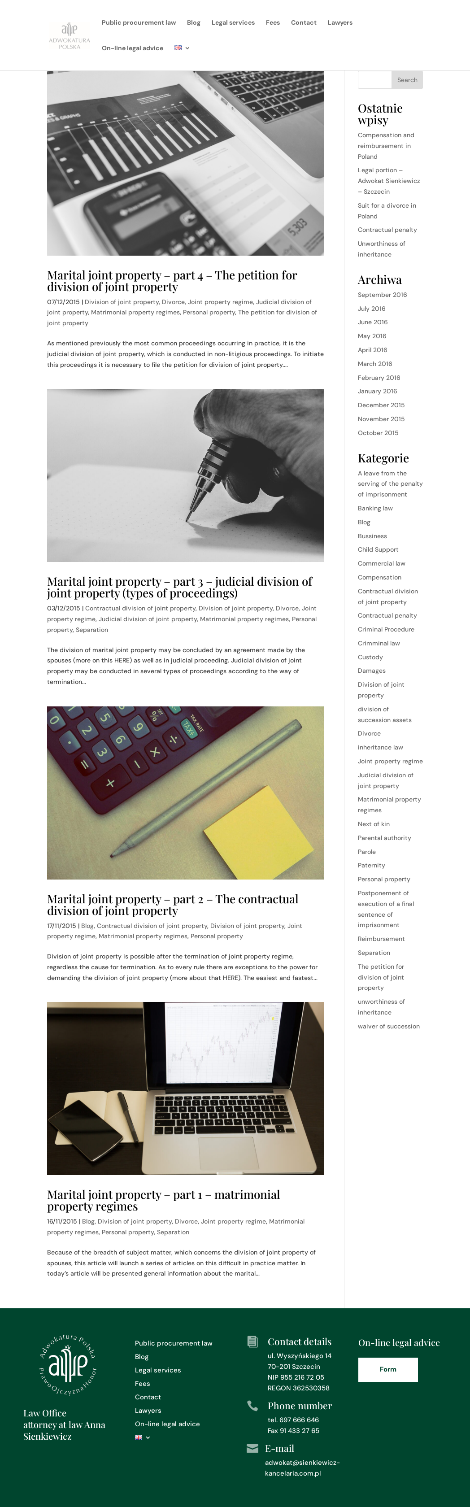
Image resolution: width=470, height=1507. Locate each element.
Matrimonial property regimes (135, 312)
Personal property (209, 312)
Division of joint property (122, 302)
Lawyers (340, 22)
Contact (304, 22)
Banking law (375, 508)
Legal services (233, 22)
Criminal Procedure (386, 629)
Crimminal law (379, 643)
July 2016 (372, 309)
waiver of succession (389, 1026)
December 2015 (381, 405)
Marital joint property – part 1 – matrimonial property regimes (163, 1200)
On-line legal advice (132, 48)
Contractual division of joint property (140, 608)
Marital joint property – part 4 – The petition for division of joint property (172, 280)
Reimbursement (381, 939)
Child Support (378, 549)
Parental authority (384, 838)
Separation (92, 630)
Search (407, 80)
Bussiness (372, 536)
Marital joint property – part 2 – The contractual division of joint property (173, 904)
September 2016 (382, 295)
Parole (367, 852)
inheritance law (380, 747)
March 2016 (375, 364)
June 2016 (373, 322)
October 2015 (378, 433)
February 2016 (379, 378)
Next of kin (374, 824)
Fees (273, 22)
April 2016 (372, 350)
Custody (370, 657)
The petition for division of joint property (381, 977)
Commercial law (381, 563)
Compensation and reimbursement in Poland (386, 146)
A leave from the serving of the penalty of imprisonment (390, 484)
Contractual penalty (387, 230)
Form (388, 1369)
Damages (372, 670)
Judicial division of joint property (148, 619)
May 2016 (372, 336)
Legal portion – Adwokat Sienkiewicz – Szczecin (389, 181)
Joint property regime (220, 302)
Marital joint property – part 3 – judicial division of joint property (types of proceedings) (179, 587)
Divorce (173, 302)
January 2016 (377, 391)
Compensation (379, 577)
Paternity (371, 865)
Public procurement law (139, 22)
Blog (193, 22)
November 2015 (381, 419)
